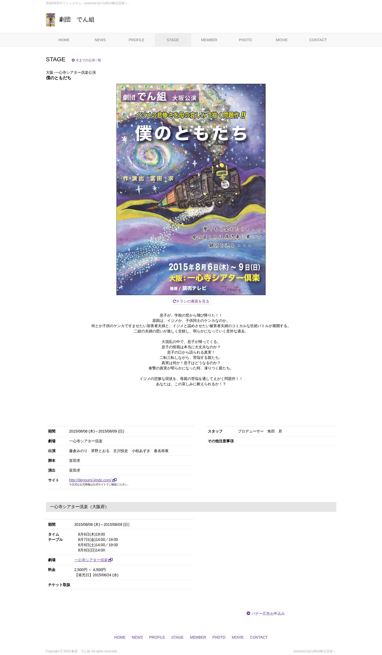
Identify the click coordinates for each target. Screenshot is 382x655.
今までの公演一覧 (86, 60)
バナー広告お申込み (268, 613)
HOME (63, 40)
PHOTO (245, 40)
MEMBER (209, 40)
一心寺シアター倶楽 (93, 560)
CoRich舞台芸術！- (115, 3)
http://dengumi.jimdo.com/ (93, 480)
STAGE (173, 40)
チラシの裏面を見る (191, 301)
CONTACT (318, 40)
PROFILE (136, 40)
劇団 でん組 (70, 19)
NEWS (100, 40)
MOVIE (282, 40)
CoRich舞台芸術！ (323, 651)
